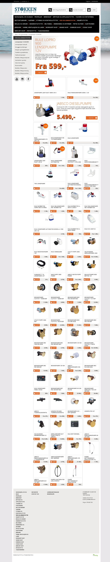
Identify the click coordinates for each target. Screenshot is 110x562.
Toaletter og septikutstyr (21, 52)
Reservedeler (18, 65)
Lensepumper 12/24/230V (35, 34)
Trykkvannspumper (20, 55)
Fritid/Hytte (31, 31)
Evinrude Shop (75, 27)
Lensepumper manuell (21, 44)
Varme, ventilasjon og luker (33, 27)
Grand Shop (63, 27)
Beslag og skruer (21, 24)
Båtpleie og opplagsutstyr (63, 17)
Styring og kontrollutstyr (47, 20)
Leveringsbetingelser (53, 492)
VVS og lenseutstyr (67, 20)
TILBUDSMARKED (43, 31)
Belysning (48, 24)
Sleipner (31, 20)
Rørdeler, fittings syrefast (21, 73)
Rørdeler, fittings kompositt (22, 57)
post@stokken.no (90, 499)
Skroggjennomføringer (21, 47)
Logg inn (88, 1)
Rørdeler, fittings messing (21, 70)
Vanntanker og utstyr (20, 60)
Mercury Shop (20, 31)
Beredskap (47, 17)
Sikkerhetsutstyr (36, 24)
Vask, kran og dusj (20, 63)
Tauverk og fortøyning (85, 17)
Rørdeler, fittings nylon (21, 68)
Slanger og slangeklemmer (22, 50)
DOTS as (21, 555)
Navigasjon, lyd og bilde (24, 17)
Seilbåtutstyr (82, 20)
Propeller (38, 17)
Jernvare (18, 27)
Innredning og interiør (62, 24)
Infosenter (16, 1)
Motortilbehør (21, 20)
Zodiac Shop (87, 27)
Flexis (32, 555)
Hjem (16, 34)
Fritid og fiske (78, 24)
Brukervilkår (50, 494)
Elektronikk (89, 24)
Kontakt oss (24, 1)
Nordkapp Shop (51, 27)
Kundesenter (95, 1)
